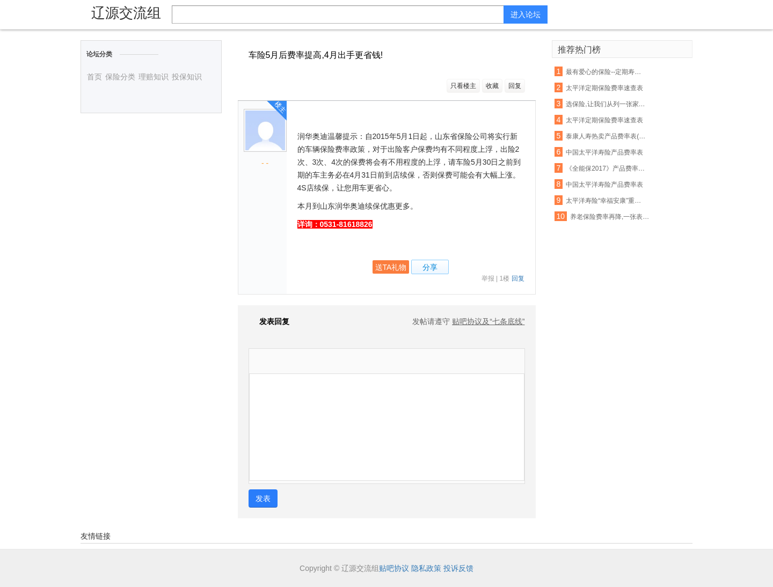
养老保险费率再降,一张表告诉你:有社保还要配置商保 (611, 217)
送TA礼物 (391, 267)
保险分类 (120, 76)
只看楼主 (463, 86)
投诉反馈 (458, 568)
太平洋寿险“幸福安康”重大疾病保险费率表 (606, 200)
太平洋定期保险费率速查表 (604, 88)
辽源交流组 (126, 13)
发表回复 (269, 321)
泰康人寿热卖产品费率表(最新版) (606, 136)
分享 (429, 267)
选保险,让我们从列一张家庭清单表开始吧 (606, 104)
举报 (488, 278)
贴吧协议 (394, 568)
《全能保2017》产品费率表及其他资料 (606, 168)
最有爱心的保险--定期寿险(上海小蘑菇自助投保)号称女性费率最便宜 (606, 72)
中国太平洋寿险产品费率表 (604, 152)
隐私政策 (426, 568)
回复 (514, 86)
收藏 (492, 86)
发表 (263, 498)
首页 (94, 76)
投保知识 (187, 76)
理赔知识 (153, 76)
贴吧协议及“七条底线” (488, 321)
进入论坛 (526, 14)
